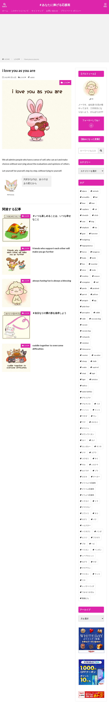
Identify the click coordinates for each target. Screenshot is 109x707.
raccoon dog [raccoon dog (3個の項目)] (96, 319)
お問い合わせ (52, 11)
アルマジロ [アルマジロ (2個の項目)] (86, 404)
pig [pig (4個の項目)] (95, 300)
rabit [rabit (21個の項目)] (83, 319)
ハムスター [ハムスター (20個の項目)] (86, 525)
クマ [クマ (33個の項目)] (83, 452)
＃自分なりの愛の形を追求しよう (49, 313)
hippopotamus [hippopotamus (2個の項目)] (87, 246)
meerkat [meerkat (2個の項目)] (94, 264)
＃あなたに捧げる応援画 (54, 5)
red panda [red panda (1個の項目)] (86, 337)
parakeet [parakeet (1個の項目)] (96, 288)
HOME (7, 59)
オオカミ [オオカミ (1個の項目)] (94, 422)
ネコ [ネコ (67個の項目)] (96, 513)
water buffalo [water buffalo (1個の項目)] (87, 392)
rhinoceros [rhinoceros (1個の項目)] (86, 349)
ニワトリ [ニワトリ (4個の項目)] (85, 513)
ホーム (5, 11)
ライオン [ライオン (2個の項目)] (85, 574)
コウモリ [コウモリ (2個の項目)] (85, 458)
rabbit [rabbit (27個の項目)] (98, 312)
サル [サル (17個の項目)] (83, 464)
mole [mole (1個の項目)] (94, 270)
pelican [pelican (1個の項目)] (95, 294)
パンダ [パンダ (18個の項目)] (99, 531)
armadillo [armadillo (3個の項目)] (85, 197)
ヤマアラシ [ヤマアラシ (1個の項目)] (86, 568)
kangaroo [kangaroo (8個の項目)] (96, 252)
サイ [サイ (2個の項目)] (96, 458)
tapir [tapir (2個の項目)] (93, 373)
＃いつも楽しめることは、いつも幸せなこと (51, 218)
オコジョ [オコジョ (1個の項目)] (85, 428)
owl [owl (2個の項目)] (97, 282)
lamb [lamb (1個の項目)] (94, 258)
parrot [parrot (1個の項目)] (84, 294)
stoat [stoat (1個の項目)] (84, 373)
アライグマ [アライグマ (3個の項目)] (86, 398)
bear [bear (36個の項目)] (83, 203)
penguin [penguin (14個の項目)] (85, 300)
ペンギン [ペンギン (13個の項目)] (98, 550)
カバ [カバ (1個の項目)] (83, 440)
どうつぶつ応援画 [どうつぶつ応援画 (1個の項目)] (89, 483)
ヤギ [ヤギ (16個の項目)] (94, 562)
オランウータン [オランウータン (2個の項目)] (88, 434)
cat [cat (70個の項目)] (96, 209)
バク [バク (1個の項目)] (94, 519)
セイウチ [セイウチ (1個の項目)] (85, 471)
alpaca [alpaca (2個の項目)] (84, 191)
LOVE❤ (17, 59)
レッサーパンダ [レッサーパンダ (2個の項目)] (88, 586)
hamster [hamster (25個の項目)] (94, 234)
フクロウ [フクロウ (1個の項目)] (96, 537)
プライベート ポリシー (71, 11)
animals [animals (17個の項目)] (96, 191)
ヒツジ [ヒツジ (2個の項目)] (84, 537)
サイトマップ (37, 11)
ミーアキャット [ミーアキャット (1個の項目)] (88, 556)
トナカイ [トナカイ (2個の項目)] (85, 501)
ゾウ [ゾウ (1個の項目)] (96, 471)
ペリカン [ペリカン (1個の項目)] (85, 550)
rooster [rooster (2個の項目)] (85, 355)
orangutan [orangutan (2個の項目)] (86, 282)
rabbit (32, 77)
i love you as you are (31, 59)
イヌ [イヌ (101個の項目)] (98, 404)
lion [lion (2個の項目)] (83, 264)
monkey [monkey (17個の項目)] (85, 276)
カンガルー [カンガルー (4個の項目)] (86, 446)
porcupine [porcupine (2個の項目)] (86, 312)
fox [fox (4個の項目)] (96, 227)
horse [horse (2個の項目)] (84, 252)
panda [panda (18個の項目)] (84, 288)
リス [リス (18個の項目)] (83, 580)
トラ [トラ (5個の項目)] (96, 501)
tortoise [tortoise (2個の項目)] (95, 379)
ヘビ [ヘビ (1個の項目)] (93, 544)
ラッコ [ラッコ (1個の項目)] (97, 574)
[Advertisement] (54, 36)
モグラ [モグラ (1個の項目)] (84, 562)
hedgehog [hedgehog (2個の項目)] (86, 240)
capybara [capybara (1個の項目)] (85, 209)
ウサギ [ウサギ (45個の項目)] (84, 416)
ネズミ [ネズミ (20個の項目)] (84, 519)
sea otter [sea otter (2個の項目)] (97, 355)
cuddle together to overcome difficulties (47, 347)
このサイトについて (20, 11)
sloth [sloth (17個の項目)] (94, 361)
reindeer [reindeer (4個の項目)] (85, 343)
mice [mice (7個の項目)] (84, 270)
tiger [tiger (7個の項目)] (84, 379)
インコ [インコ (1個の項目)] (97, 410)
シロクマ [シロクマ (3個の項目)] (94, 464)
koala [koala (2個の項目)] (84, 258)
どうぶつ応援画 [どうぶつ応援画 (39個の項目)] (88, 495)
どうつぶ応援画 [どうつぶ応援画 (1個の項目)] (88, 489)
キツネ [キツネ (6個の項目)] (99, 446)
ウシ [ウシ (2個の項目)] (94, 416)
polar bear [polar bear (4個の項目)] (86, 306)
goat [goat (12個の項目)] (83, 234)
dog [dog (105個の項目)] (92, 221)
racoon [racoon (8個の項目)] (84, 325)
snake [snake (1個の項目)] (84, 367)
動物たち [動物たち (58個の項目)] (85, 598)
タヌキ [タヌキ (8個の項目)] (84, 477)
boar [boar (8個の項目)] (93, 203)
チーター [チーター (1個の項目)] (96, 477)
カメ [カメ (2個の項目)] (93, 440)
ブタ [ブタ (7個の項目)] (83, 544)
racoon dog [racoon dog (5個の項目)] (86, 331)
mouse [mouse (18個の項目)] (97, 276)
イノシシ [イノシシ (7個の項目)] (85, 410)
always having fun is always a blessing (47, 282)
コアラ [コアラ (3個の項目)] (93, 452)
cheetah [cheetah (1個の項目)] (85, 215)
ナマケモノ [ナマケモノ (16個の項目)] (86, 507)
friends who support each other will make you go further (51, 250)
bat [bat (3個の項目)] (96, 197)
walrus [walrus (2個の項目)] (84, 386)
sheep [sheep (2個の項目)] (84, 361)
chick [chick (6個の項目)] (96, 215)
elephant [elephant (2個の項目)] (85, 227)
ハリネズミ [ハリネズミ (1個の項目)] (86, 531)
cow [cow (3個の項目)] (83, 221)
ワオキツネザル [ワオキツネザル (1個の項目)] (88, 592)
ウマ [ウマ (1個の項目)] (83, 422)
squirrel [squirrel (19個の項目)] (96, 367)
